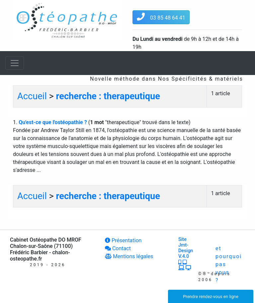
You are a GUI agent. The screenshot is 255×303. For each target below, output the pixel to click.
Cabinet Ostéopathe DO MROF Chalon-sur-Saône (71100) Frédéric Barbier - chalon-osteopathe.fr (45, 249)
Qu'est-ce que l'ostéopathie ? (53, 122)
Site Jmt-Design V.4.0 (185, 254)
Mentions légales (129, 256)
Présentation (123, 240)
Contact (118, 248)
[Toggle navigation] (14, 63)
